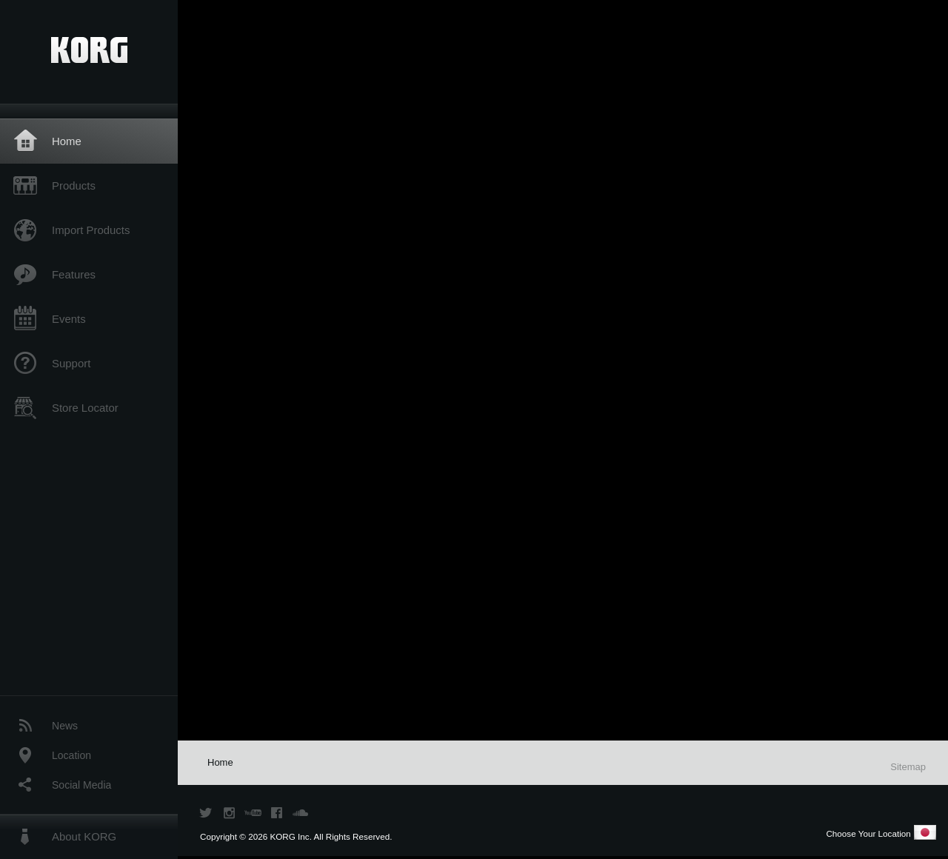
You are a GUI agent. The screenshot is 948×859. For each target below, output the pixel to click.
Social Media (81, 785)
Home (66, 141)
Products (74, 185)
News (65, 726)
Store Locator (85, 407)
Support (71, 363)
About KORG (84, 836)
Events (69, 318)
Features (74, 274)
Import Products (91, 230)
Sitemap (908, 766)
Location (71, 755)
